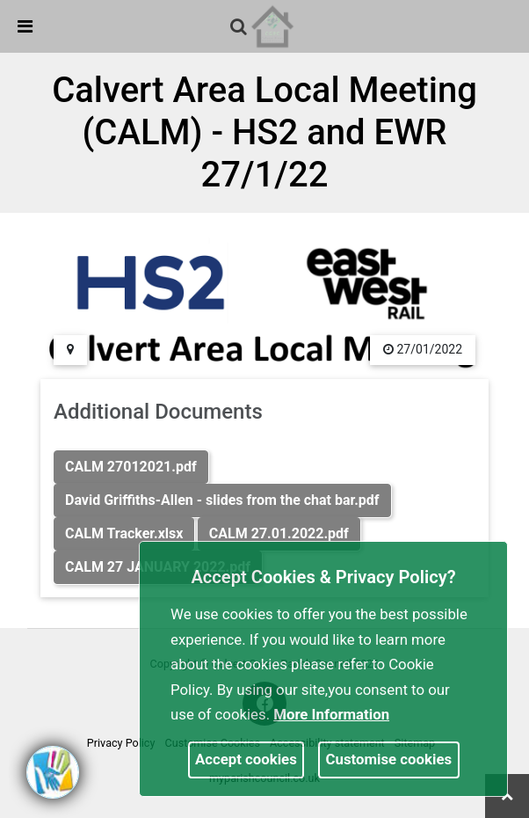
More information (331, 714)
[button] (240, 28)
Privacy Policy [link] (121, 742)
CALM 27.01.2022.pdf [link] (279, 533)
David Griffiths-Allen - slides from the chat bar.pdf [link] (222, 500)
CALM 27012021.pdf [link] (131, 466)
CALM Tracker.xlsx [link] (124, 533)
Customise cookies (389, 759)
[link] (238, 26)
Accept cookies (246, 759)
